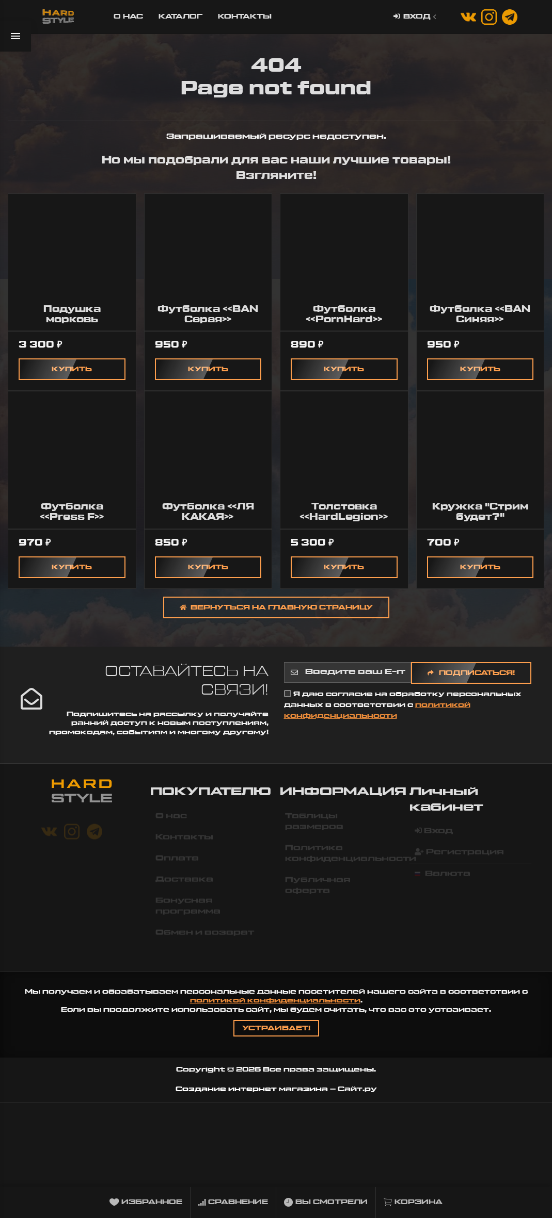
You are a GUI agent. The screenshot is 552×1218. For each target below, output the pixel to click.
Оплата (177, 862)
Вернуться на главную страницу (276, 607)
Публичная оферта (318, 890)
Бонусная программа (187, 910)
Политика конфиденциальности (343, 858)
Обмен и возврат (204, 937)
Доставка (184, 883)
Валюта (442, 878)
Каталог (180, 16)
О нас (128, 16)
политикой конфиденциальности (275, 1000)
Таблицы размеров (314, 826)
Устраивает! (276, 1028)
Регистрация (459, 856)
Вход (415, 17)
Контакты (245, 16)
